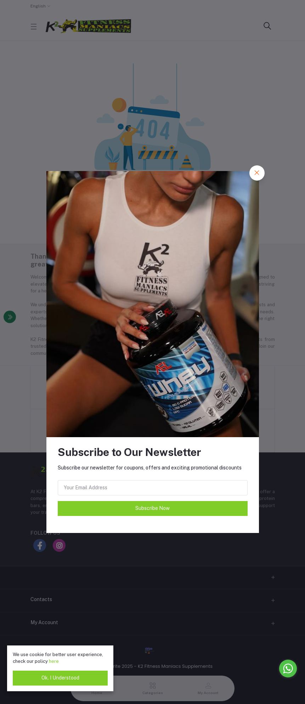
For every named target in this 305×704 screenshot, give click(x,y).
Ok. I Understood (60, 678)
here (54, 661)
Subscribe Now (152, 508)
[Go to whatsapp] (288, 668)
